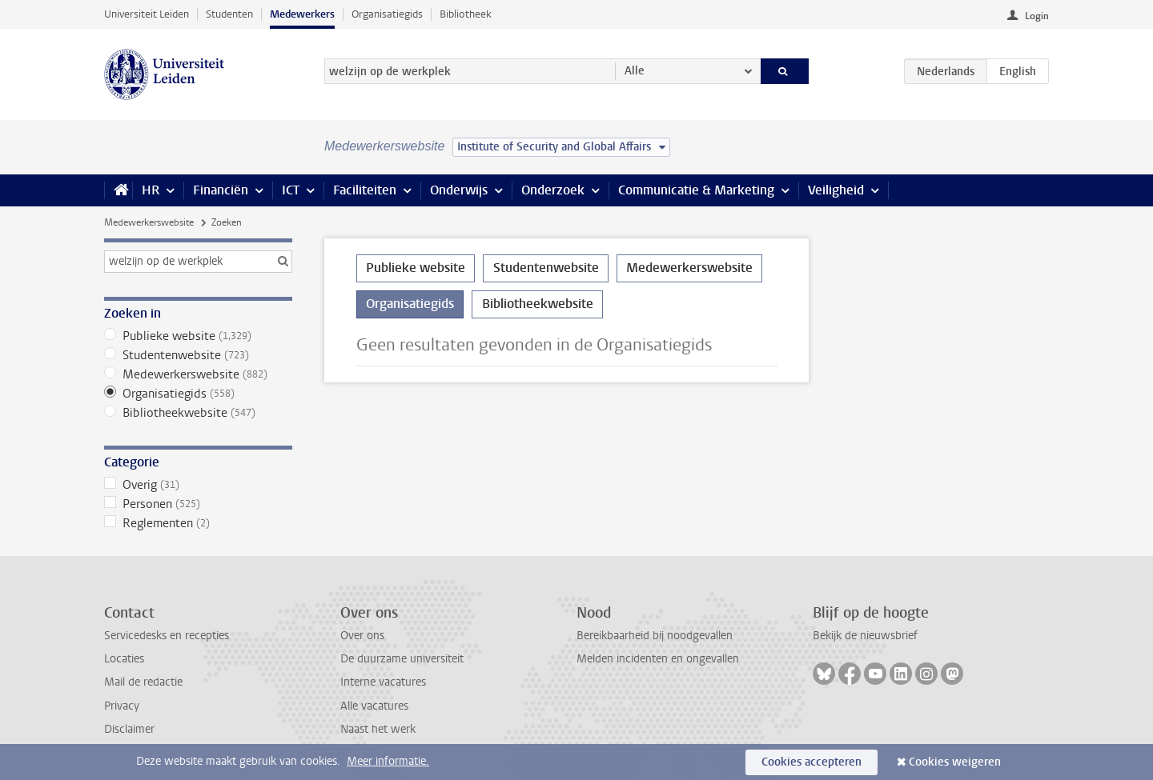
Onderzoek (553, 190)
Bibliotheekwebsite (198, 413)
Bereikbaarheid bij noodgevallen (654, 635)
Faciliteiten (364, 190)
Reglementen (198, 523)
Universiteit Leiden (146, 14)
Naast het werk (378, 729)
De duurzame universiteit (402, 658)
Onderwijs (459, 190)
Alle (635, 70)
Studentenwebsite (198, 355)
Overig (198, 485)
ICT (290, 190)
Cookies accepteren (811, 762)
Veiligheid (836, 190)
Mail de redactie (143, 682)
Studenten (229, 14)
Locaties (124, 658)
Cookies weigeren (955, 762)
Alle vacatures (374, 706)
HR (150, 190)
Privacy (121, 706)
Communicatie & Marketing (696, 190)
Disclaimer (129, 729)
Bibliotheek (466, 14)
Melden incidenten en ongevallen (657, 658)
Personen (198, 504)
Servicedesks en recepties (166, 635)
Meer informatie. (388, 761)
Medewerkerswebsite (149, 222)
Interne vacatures (383, 682)
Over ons (362, 635)
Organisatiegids (387, 14)
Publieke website (198, 336)
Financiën (220, 190)
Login (1037, 16)
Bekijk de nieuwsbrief (865, 635)
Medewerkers (302, 14)
